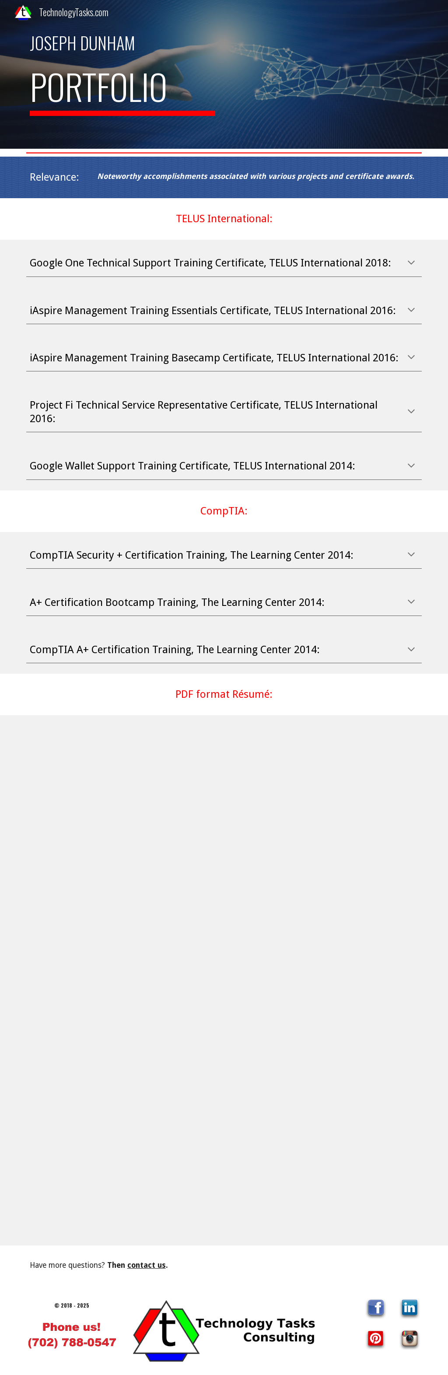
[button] (411, 263)
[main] (122, 43)
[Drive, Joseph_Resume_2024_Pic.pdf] (224, 980)
